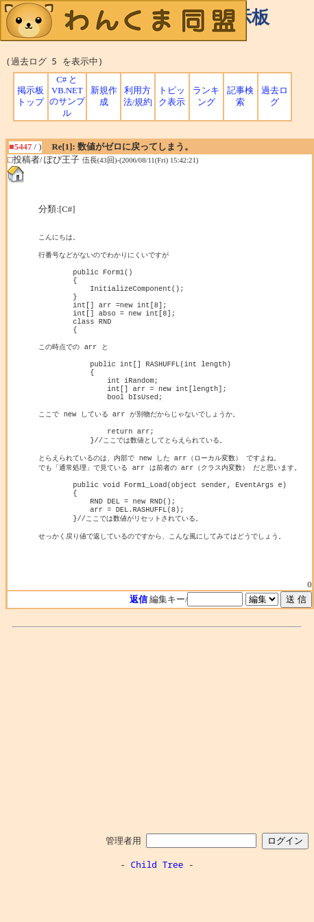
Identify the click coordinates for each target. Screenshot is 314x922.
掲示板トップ (30, 96)
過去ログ (274, 96)
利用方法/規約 (138, 96)
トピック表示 (171, 96)
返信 (138, 643)
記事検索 (240, 96)
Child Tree (157, 907)
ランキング (206, 96)
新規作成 (103, 96)
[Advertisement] (157, 771)
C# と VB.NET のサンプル (67, 96)
